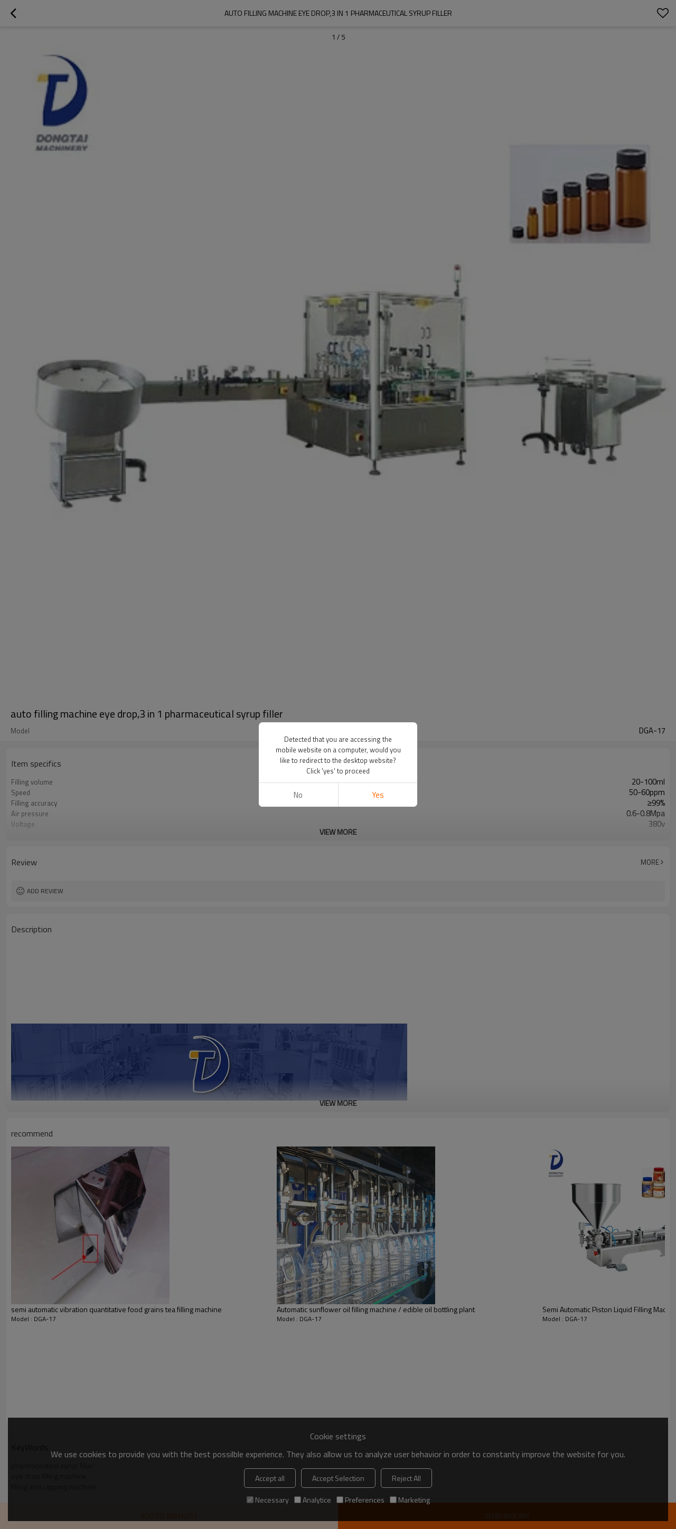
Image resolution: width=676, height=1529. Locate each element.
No (298, 795)
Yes (378, 795)
